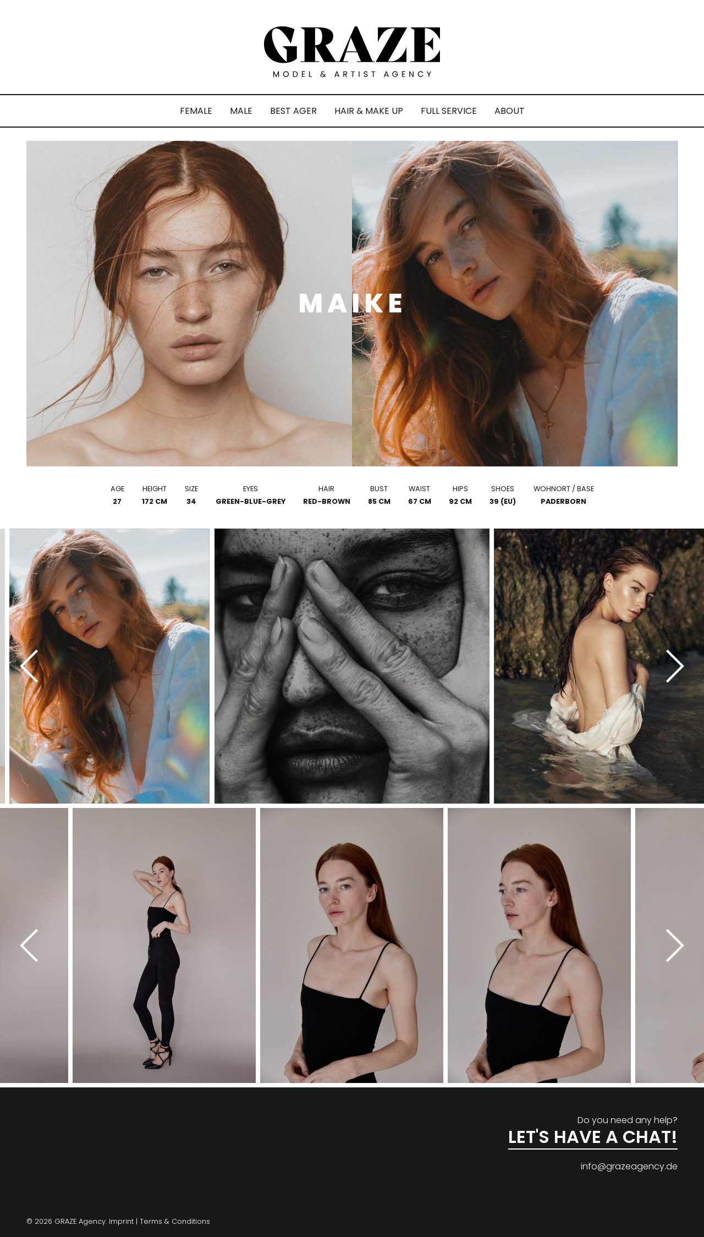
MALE (241, 111)
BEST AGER (293, 111)
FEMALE (196, 111)
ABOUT (509, 111)
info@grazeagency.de (629, 1166)
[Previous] (33, 666)
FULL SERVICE (449, 111)
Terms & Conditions (175, 1221)
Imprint (121, 1221)
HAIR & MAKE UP (368, 111)
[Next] (671, 666)
